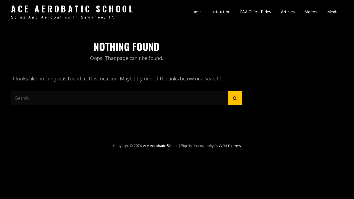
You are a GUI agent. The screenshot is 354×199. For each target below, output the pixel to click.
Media (333, 11)
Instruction (220, 11)
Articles (288, 11)
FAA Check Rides (255, 11)
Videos (311, 11)
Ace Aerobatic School (73, 8)
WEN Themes (230, 145)
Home (195, 11)
